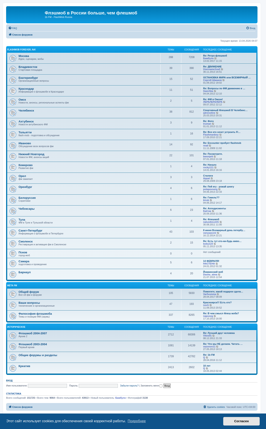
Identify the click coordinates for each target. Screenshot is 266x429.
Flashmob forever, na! (21, 49)
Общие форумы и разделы (38, 355)
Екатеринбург (28, 77)
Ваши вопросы (29, 302)
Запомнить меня (151, 385)
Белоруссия (27, 197)
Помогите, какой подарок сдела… (223, 291)
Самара (24, 261)
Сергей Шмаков (212, 80)
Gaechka (208, 91)
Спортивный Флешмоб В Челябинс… (225, 110)
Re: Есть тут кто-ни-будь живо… (222, 241)
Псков (23, 252)
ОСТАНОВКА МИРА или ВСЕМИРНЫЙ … (227, 77)
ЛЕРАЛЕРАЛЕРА (212, 102)
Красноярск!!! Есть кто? (217, 302)
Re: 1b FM (209, 354)
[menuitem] (12, 28)
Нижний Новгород (31, 154)
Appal (206, 178)
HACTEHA (209, 263)
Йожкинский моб (213, 272)
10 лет (207, 365)
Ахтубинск (26, 121)
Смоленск (26, 241)
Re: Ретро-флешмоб (215, 55)
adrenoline (209, 113)
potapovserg (210, 189)
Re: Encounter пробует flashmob (222, 143)
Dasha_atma (210, 274)
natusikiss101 (211, 222)
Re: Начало (209, 164)
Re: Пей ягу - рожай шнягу (218, 186)
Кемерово (26, 165)
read (205, 145)
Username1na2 (211, 69)
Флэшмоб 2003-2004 (33, 344)
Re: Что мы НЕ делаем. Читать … (223, 344)
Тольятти (25, 132)
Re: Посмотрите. (213, 154)
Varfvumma (209, 294)
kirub (206, 200)
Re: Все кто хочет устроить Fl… (221, 132)
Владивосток (28, 67)
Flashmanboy (211, 134)
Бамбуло (208, 58)
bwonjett (208, 156)
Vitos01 (207, 335)
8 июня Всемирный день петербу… (224, 230)
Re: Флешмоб (211, 219)
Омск (22, 99)
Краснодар (26, 88)
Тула (22, 219)
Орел (22, 176)
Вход (9, 380)
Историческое (16, 327)
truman (207, 123)
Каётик (207, 211)
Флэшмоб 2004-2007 (33, 333)
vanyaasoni (209, 233)
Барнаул (25, 272)
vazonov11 (209, 346)
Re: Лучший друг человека (219, 333)
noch (206, 305)
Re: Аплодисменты (214, 208)
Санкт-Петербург (31, 230)
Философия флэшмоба (35, 313)
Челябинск (26, 110)
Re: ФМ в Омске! (213, 99)
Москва (24, 56)
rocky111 (208, 167)
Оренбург (25, 187)
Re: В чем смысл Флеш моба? (221, 313)
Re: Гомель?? (211, 197)
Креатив (24, 366)
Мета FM (12, 285)
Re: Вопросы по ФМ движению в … (224, 88)
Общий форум (29, 291)
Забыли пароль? (129, 385)
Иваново (25, 143)
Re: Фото (208, 121)
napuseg (208, 316)
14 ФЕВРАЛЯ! (211, 261)
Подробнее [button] (137, 421)
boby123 (208, 243)
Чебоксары (26, 208)
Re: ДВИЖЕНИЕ (212, 66)
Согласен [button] (241, 421)
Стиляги (208, 175)
